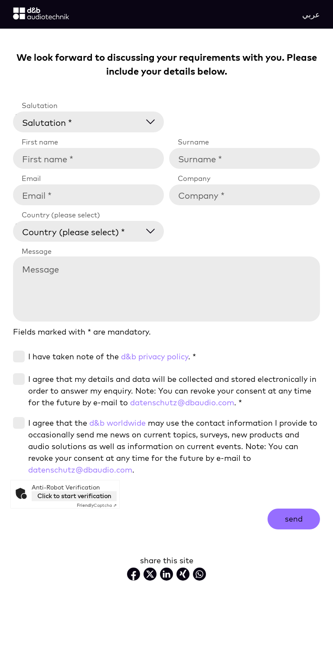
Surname (193, 141)
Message (37, 251)
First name (40, 141)
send (294, 519)
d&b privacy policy (154, 356)
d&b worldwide (117, 423)
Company (194, 178)
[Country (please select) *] (94, 230)
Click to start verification (74, 496)
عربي (311, 15)
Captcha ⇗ (97, 505)
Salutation (40, 105)
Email (31, 178)
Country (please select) (61, 214)
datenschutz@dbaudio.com (182, 402)
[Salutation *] (94, 121)
